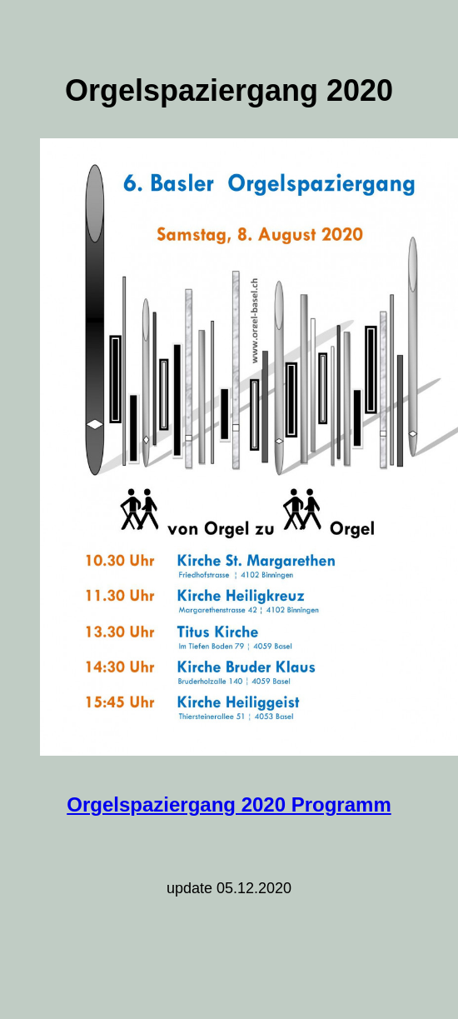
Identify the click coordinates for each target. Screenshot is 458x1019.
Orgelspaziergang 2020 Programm (229, 804)
